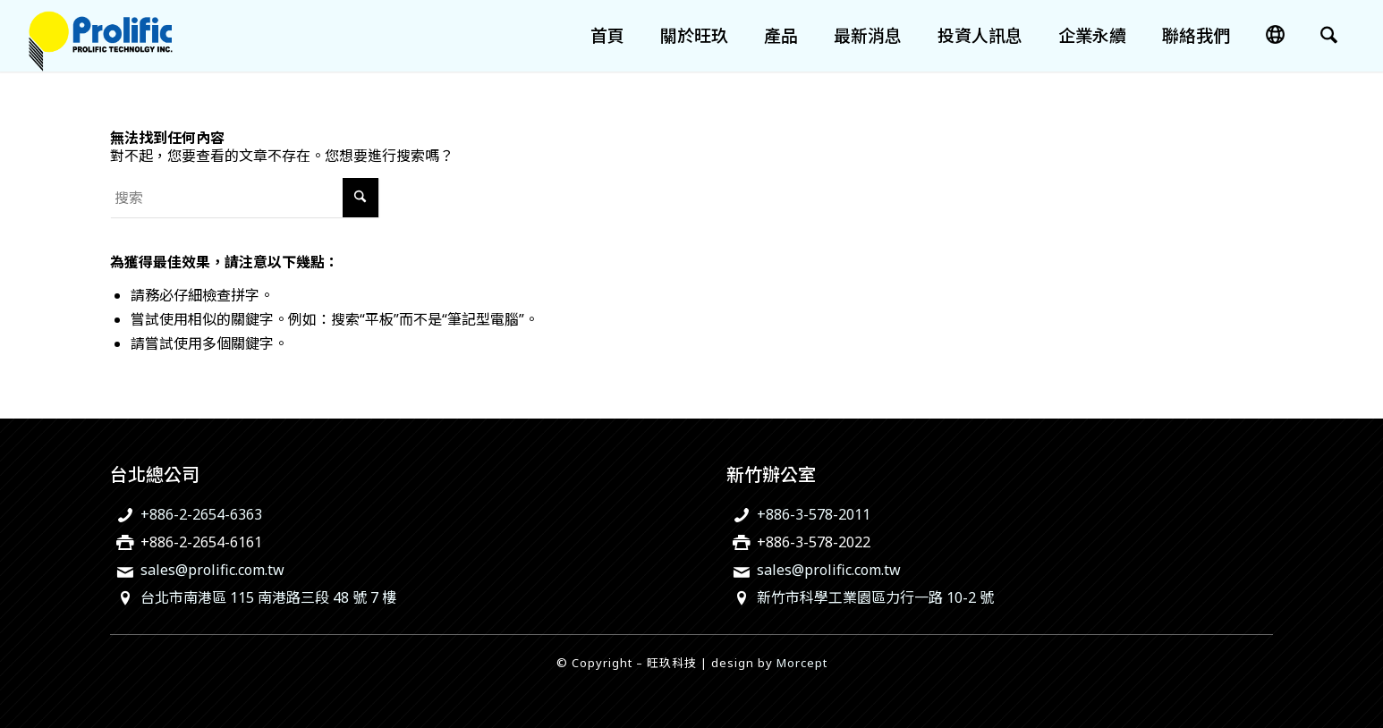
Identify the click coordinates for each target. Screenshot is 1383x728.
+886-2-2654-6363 (201, 514)
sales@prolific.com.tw (212, 570)
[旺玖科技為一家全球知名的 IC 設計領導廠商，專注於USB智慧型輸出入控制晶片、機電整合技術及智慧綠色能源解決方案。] (101, 36)
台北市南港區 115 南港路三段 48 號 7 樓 (268, 597)
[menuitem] (607, 36)
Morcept (801, 663)
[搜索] (1328, 36)
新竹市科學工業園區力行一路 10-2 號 (875, 597)
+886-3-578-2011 (813, 514)
